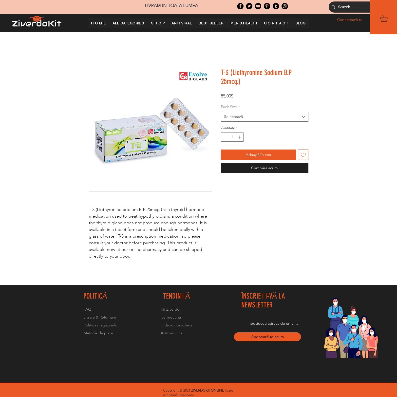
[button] (387, 18)
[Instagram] (285, 6)
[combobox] (264, 117)
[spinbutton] (232, 137)
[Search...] (366, 7)
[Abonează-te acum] (267, 336)
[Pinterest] (267, 6)
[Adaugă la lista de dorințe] (303, 155)
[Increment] (240, 137)
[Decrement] (225, 137)
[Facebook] (240, 6)
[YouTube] (258, 6)
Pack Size (230, 106)
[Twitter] (249, 6)
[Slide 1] (198, 1)
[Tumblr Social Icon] (276, 6)
